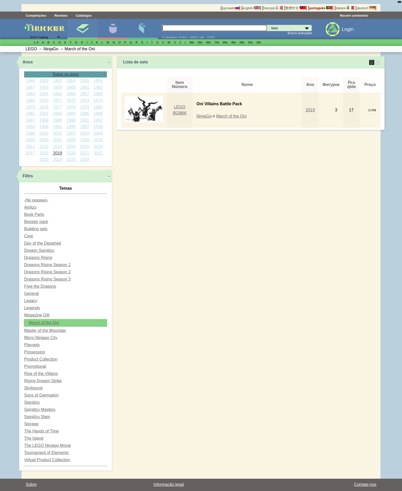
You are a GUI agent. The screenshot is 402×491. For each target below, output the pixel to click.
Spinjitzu (31, 402)
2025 (71, 159)
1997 (84, 126)
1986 (98, 113)
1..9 (36, 42)
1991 (84, 120)
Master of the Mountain (45, 330)
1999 (30, 133)
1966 (71, 94)
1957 (30, 87)
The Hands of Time (41, 431)
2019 (57, 153)
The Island (33, 438)
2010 (98, 140)
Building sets (35, 229)
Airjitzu (30, 207)
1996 (71, 126)
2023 (44, 159)
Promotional (35, 366)
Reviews (60, 15)
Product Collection (40, 359)
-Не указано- (36, 200)
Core (28, 236)
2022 (98, 153)
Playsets (31, 345)
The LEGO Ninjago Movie (47, 445)
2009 (84, 140)
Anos (28, 62)
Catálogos (84, 15)
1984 (71, 113)
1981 (30, 113)
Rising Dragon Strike (43, 381)
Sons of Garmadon (41, 395)
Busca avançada (300, 33)
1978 (71, 107)
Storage (31, 424)
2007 (57, 140)
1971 (57, 100)
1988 (44, 120)
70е (216, 42)
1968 (98, 94)
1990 (71, 120)
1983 (57, 113)
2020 (71, 153)
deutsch (366, 8)
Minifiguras (113, 29)
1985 (84, 113)
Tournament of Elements (46, 452)
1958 (44, 87)
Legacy (30, 301)
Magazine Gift (36, 315)
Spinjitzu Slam (37, 417)
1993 (30, 126)
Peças (143, 29)
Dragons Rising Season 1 (47, 265)
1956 (98, 81)
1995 (57, 126)
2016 (98, 146)
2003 (84, 133)
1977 (57, 107)
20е (258, 42)
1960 (71, 87)
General (31, 293)
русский (230, 8)
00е (241, 42)
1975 (30, 107)
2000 (44, 133)
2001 (57, 133)
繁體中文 (295, 8)
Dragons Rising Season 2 (47, 272)
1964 (44, 94)
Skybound (33, 388)
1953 (57, 81)
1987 (30, 120)
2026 (84, 159)
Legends (32, 308)
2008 (71, 140)
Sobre (31, 484)
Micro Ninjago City (40, 337)
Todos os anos (65, 74)
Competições (36, 15)
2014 (71, 146)
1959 (57, 87)
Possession (34, 352)
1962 (98, 87)
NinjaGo (203, 116)
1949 (30, 81)
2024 (57, 159)
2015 (84, 146)
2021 (84, 153)
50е (200, 42)
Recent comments (354, 15)
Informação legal (169, 484)
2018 (44, 153)
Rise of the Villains (41, 373)
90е (233, 42)
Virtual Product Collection (47, 460)
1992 (98, 120)
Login (348, 29)
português (320, 8)
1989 (57, 120)
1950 (44, 81)
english (251, 8)
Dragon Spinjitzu (39, 250)
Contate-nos (365, 484)
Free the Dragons (40, 286)
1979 (84, 107)
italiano (344, 8)
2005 (30, 140)
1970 (44, 100)
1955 (84, 81)
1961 (84, 87)
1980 (98, 107)
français (273, 8)
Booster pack (36, 221)
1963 (30, 94)
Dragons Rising (38, 257)
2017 (30, 153)
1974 (98, 100)
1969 (30, 100)
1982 (44, 113)
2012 (44, 146)
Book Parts (34, 214)
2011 (30, 146)
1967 (84, 94)
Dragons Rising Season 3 (47, 279)
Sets (82, 29)
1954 (71, 81)
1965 (57, 94)
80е (225, 42)
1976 (44, 107)
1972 (71, 100)
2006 (44, 140)
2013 (57, 146)
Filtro (28, 176)
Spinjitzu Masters (39, 409)
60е (208, 42)
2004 (98, 133)
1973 (84, 100)
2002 (71, 133)
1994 (44, 126)
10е (250, 42)
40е (191, 42)
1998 (98, 126)
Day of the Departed (42, 243)
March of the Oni (44, 323)
